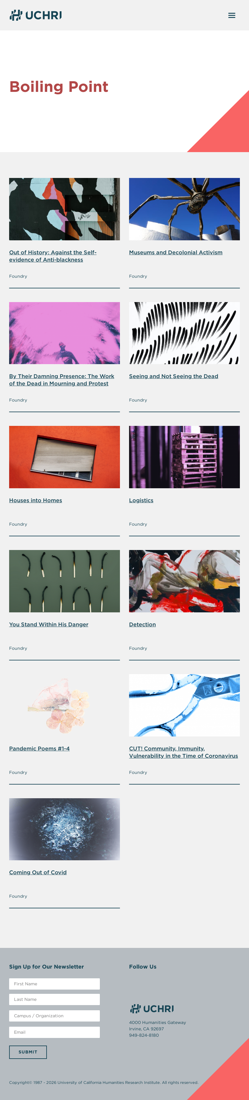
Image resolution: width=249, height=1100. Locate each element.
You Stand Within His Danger (48, 624)
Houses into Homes (35, 500)
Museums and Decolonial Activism (176, 252)
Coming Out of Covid (38, 872)
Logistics (141, 500)
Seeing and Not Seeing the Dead (173, 376)
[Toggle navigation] (232, 15)
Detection (142, 624)
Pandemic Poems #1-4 (39, 748)
